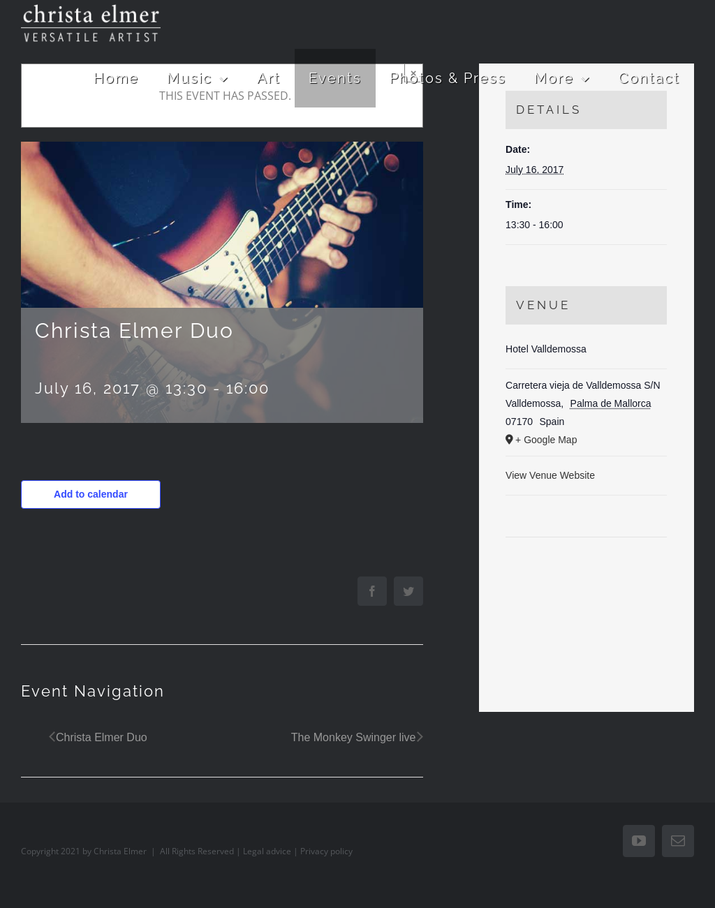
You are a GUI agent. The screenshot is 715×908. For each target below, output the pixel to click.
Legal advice (267, 851)
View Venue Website (550, 475)
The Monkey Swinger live (353, 737)
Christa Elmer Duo (101, 737)
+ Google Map (546, 439)
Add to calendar (91, 494)
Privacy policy (326, 851)
